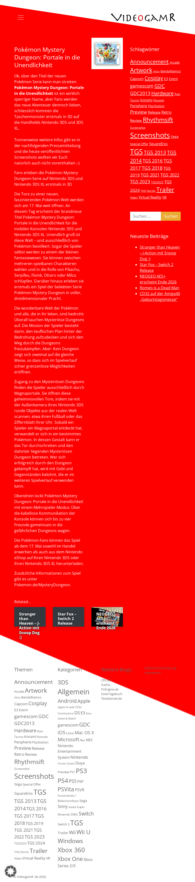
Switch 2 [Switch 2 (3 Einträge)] (64, 824)
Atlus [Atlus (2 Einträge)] (156, 71)
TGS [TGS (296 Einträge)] (136, 151)
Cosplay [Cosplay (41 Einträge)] (154, 78)
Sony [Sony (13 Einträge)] (63, 806)
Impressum (153, 672)
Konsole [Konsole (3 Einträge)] (158, 100)
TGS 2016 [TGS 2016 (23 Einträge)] (153, 161)
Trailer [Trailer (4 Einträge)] (63, 832)
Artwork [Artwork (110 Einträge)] (141, 70)
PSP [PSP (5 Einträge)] (80, 781)
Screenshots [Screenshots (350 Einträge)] (150, 135)
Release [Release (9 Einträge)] (154, 112)
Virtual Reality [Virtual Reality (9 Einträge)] (150, 197)
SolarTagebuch (111, 694)
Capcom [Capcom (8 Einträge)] (137, 78)
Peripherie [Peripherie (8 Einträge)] (138, 105)
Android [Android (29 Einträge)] (67, 700)
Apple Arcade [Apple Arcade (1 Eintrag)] (66, 707)
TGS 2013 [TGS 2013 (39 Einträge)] (155, 152)
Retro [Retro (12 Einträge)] (166, 112)
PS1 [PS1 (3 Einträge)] (72, 772)
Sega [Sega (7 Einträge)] (175, 136)
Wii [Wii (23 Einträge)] (72, 832)
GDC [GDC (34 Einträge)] (159, 85)
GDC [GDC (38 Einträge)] (84, 724)
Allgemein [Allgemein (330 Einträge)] (74, 692)
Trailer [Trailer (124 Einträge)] (165, 189)
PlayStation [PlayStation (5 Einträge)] (156, 106)
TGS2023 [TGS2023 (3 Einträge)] (157, 182)
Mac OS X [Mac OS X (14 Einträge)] (84, 732)
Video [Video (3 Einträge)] (134, 197)
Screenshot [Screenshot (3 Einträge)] (137, 127)
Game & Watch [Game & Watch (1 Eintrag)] (67, 718)
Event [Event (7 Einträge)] (173, 78)
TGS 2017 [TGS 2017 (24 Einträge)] (24, 816)
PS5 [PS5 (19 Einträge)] (73, 781)
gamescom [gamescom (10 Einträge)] (68, 725)
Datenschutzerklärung (160, 668)
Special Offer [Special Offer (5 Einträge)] (139, 144)
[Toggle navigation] (20, 17)
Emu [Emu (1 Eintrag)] (88, 713)
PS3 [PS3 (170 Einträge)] (81, 770)
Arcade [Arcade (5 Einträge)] (175, 62)
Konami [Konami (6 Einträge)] (146, 100)
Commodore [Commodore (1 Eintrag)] (66, 713)
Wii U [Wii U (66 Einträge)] (84, 832)
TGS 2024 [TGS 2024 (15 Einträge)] (36, 843)
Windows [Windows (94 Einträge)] (70, 841)
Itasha (105, 684)
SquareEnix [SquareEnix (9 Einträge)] (158, 143)
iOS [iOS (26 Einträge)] (61, 732)
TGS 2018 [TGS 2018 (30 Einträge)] (152, 168)
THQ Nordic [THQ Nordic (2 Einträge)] (148, 191)
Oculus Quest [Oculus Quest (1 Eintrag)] (66, 763)
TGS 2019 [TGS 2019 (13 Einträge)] (34, 823)
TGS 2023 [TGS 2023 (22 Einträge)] (140, 181)
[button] (10, 871)
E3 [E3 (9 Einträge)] (83, 713)
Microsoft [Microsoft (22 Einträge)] (68, 739)
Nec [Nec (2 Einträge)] (82, 740)
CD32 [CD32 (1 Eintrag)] (78, 707)
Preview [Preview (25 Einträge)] (138, 112)
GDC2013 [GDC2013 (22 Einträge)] (140, 93)
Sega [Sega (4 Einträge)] (83, 800)
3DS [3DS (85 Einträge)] (63, 682)
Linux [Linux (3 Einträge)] (70, 733)
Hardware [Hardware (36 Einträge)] (162, 93)
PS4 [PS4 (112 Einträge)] (63, 780)
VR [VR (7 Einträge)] (164, 197)
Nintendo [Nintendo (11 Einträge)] (79, 757)
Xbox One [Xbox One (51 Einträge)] (70, 859)
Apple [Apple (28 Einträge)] (83, 700)
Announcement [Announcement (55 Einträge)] (149, 61)
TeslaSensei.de (111, 698)
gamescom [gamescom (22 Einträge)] (141, 86)
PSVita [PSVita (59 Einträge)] (66, 789)
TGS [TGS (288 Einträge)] (76, 822)
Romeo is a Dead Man (159, 287)
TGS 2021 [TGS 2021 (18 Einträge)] (150, 175)
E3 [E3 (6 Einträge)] (166, 78)
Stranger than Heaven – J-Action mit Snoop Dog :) (160, 253)
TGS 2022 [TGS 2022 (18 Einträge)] (169, 175)
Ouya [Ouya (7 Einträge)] (80, 763)
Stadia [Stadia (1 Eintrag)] (72, 807)
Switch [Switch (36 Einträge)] (86, 813)
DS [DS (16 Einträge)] (77, 713)
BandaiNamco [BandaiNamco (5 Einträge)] (170, 71)
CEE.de (106, 680)
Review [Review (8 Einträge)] (136, 120)
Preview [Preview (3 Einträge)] (63, 772)
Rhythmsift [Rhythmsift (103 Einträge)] (158, 120)
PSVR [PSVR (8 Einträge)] (79, 790)
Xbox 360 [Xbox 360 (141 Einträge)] (71, 849)
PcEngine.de (109, 689)
